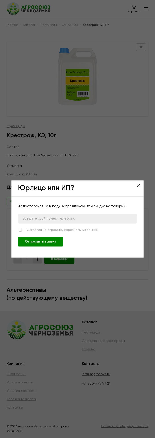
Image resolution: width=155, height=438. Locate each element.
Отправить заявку (40, 241)
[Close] (138, 185)
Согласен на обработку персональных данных (62, 229)
